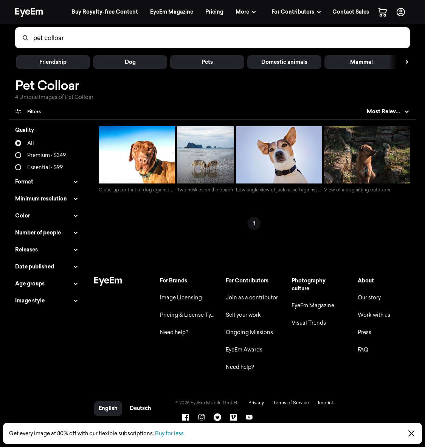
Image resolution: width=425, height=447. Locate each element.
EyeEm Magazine (312, 305)
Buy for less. (170, 433)
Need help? (172, 332)
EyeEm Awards (243, 350)
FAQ (362, 350)
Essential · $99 (45, 167)
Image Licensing (179, 297)
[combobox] (221, 38)
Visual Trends (308, 323)
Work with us (373, 315)
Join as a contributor (251, 297)
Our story (368, 297)
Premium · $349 (46, 155)
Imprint (323, 402)
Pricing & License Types (188, 315)
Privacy (254, 402)
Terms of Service (289, 402)
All (30, 143)
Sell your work (242, 315)
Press (364, 332)
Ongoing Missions (248, 332)
